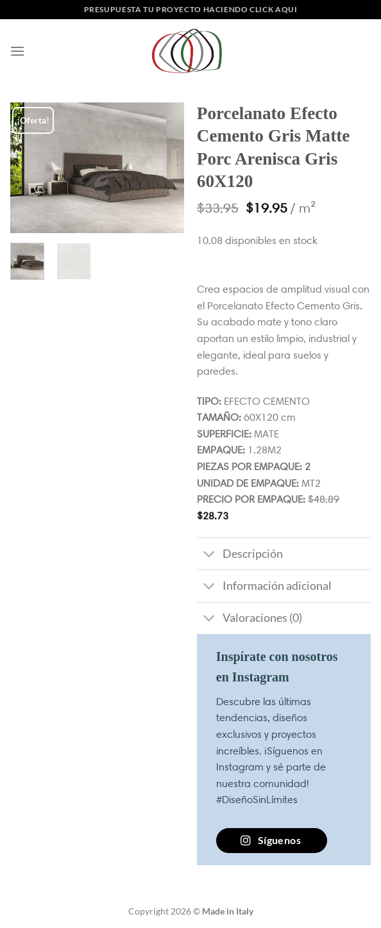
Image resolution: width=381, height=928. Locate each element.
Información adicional (264, 587)
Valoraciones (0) (249, 619)
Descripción (240, 555)
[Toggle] (209, 555)
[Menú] (17, 51)
